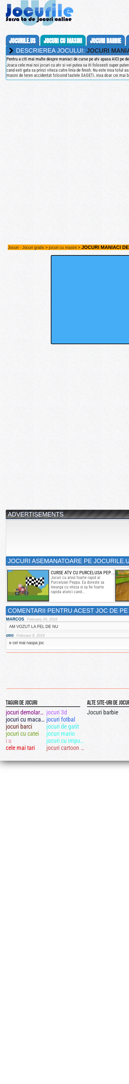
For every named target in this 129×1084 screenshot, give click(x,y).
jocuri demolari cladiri (25, 712)
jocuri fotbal (60, 719)
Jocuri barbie (102, 712)
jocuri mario (60, 733)
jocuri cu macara (25, 719)
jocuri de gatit (62, 726)
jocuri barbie (105, 40)
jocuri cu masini (63, 40)
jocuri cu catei (22, 733)
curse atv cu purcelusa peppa (83, 572)
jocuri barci (19, 726)
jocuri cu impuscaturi (66, 740)
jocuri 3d (56, 712)
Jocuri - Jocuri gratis (26, 247)
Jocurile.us (22, 40)
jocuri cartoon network (66, 747)
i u (9, 740)
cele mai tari (20, 747)
